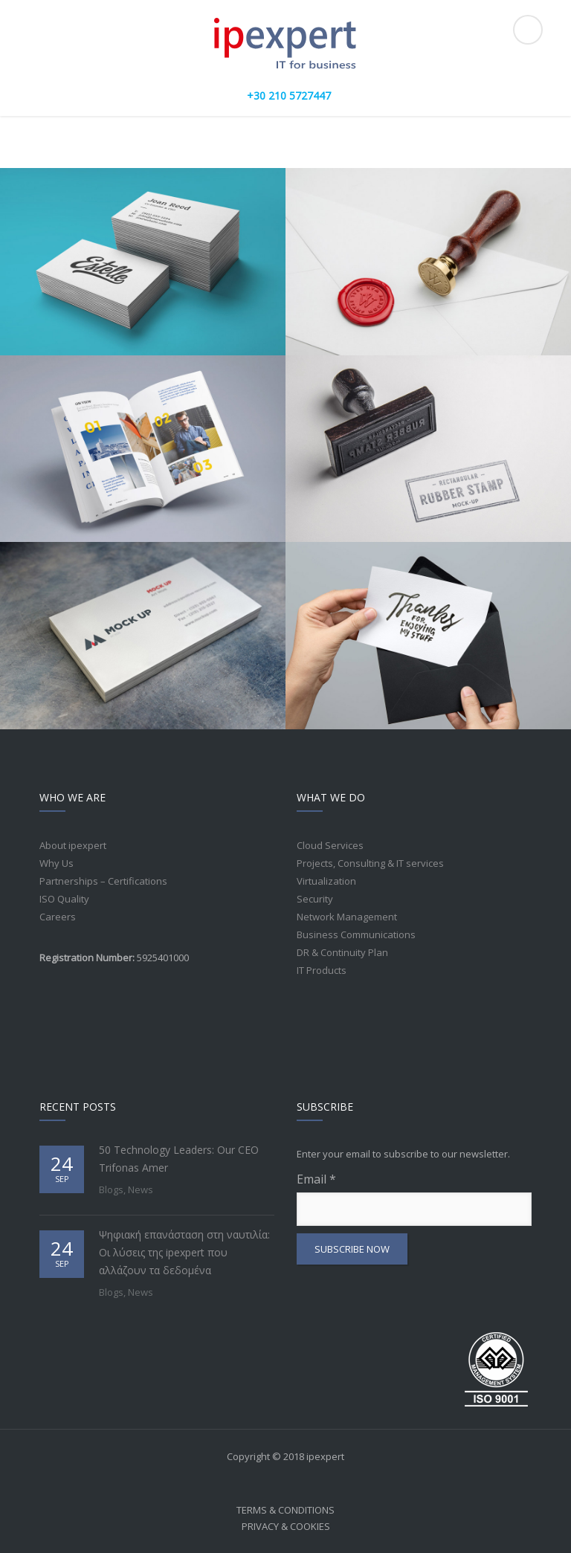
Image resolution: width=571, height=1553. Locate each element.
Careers (57, 916)
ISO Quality (64, 898)
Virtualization (326, 881)
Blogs (111, 1189)
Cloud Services (330, 845)
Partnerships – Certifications (103, 881)
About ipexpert (72, 845)
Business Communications (356, 934)
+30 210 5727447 (289, 95)
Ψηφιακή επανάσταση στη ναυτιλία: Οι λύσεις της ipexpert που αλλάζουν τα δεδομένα (184, 1252)
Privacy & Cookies (286, 1526)
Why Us (56, 863)
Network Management (347, 916)
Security (315, 898)
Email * (414, 1198)
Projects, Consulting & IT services (370, 863)
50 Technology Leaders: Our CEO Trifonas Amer (179, 1159)
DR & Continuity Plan (342, 952)
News (140, 1189)
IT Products (321, 970)
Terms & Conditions (285, 1510)
